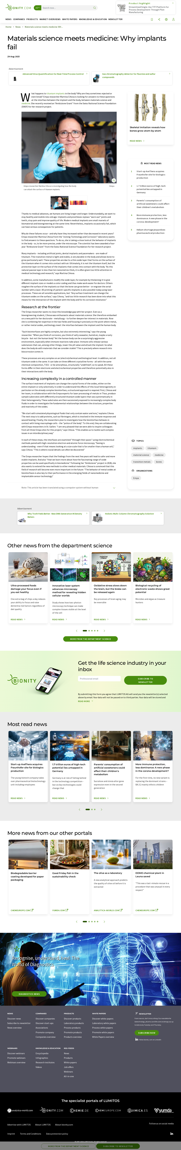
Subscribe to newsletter (145, 680)
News (66, 1053)
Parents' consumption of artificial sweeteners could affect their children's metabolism (153, 204)
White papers (70, 1062)
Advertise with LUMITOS (19, 1124)
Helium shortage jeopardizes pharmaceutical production (151, 231)
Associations (42, 1027)
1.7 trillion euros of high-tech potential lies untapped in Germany (151, 189)
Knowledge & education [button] (93, 19)
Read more (86, 701)
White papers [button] (69, 19)
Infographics (42, 1057)
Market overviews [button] (50, 19)
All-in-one (69, 1076)
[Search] (95, 8)
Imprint (11, 1133)
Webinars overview (16, 1062)
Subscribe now (146, 1032)
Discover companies (45, 1018)
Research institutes (45, 1062)
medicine (25, 103)
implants (60, 93)
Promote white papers (103, 1032)
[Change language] (166, 19)
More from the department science (90, 639)
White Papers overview (103, 1036)
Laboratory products (74, 1023)
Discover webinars (16, 1053)
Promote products (73, 1032)
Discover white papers (102, 1018)
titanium (51, 93)
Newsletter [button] (115, 19)
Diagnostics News (29, 993)
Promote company (45, 1032)
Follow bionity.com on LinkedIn (148, 1040)
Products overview (73, 1036)
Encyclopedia (42, 1053)
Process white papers (102, 1027)
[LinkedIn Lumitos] (172, 1133)
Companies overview (45, 1036)
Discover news (14, 1018)
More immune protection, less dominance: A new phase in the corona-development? (152, 218)
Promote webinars (16, 1057)
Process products (72, 1027)
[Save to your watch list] (152, 19)
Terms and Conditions (30, 1133)
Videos (39, 1067)
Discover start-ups (44, 1023)
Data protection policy (57, 1133)
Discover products (72, 1018)
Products (68, 1057)
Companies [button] (19, 19)
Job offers (69, 1067)
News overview (14, 1027)
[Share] (159, 19)
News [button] (9, 19)
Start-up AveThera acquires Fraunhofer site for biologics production (151, 174)
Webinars (68, 1071)
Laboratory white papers (104, 1023)
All (37, 8)
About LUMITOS (43, 1124)
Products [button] (32, 19)
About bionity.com (64, 1124)
